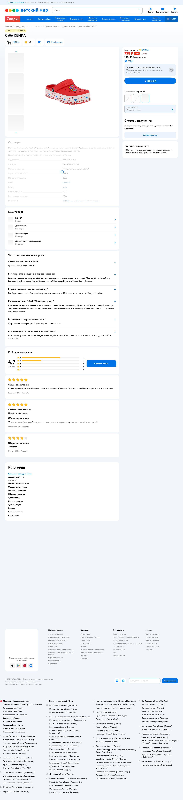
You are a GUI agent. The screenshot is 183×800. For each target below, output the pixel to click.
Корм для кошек (152, 637)
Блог (115, 652)
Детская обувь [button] (14, 504)
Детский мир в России (14, 684)
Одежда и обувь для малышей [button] (17, 478)
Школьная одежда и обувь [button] (20, 474)
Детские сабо (69, 26)
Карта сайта (52, 664)
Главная (8, 26)
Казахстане (27, 684)
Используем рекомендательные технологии (22, 682)
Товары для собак (152, 640)
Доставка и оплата (55, 634)
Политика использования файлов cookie (61, 653)
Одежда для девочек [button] (17, 487)
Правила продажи (55, 643)
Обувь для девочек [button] (16, 494)
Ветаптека (149, 649)
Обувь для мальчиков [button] (17, 490)
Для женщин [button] (14, 497)
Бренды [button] (11, 508)
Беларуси (37, 684)
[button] (171, 19)
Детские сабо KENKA (87, 26)
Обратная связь (54, 661)
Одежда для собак (152, 646)
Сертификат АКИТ (55, 657)
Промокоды (53, 646)
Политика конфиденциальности (60, 649)
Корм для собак (152, 643)
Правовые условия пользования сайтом (38, 679)
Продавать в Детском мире (59, 637)
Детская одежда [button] (15, 501)
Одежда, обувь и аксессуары (27, 26)
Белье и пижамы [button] (15, 512)
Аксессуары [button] (13, 515)
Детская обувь (51, 26)
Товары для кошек (152, 634)
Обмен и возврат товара (57, 640)
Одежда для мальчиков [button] (18, 483)
